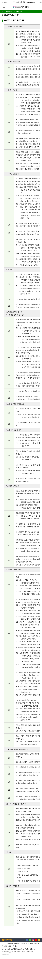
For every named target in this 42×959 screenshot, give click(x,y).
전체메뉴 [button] (4, 7)
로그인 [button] (38, 7)
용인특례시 (4, 2)
